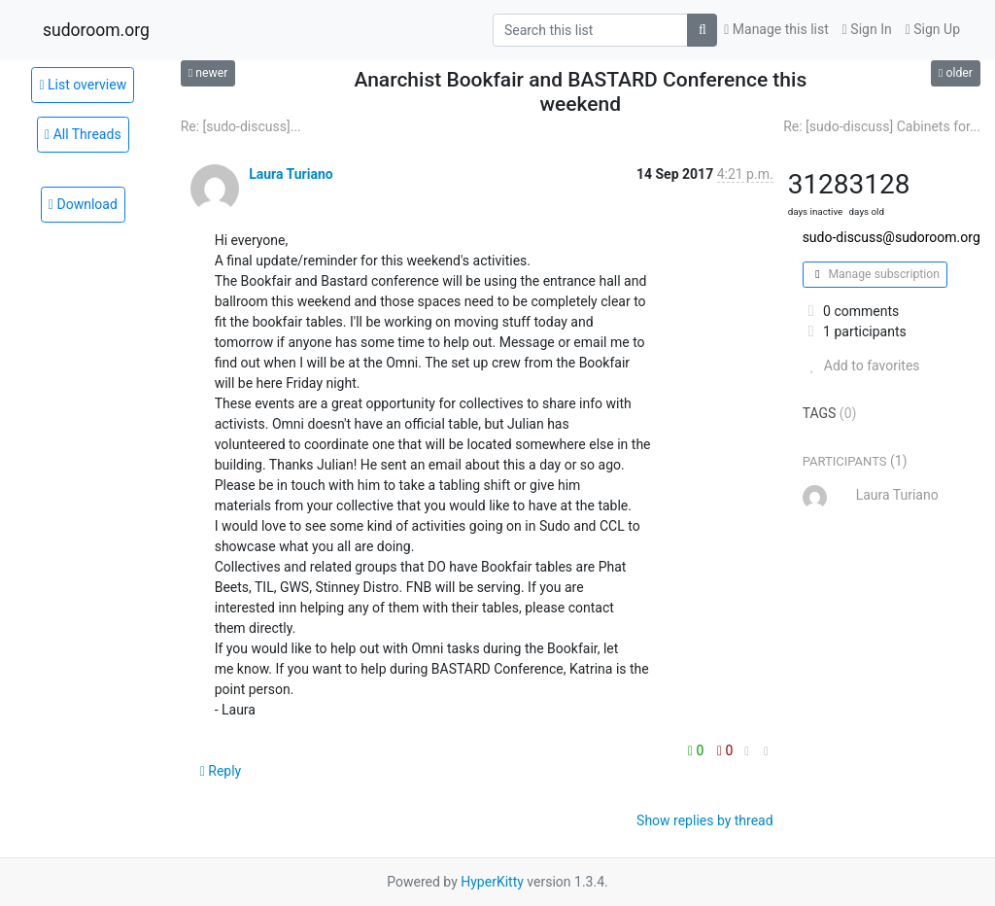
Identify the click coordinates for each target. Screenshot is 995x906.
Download (83, 204)
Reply (221, 771)
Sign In (867, 29)
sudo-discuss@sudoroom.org (891, 237)
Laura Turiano (291, 174)
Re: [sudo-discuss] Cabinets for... (881, 126)
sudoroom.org (96, 30)
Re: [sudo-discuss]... (241, 126)
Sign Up (933, 29)
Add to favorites (861, 365)
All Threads (83, 134)
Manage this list (776, 29)
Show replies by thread (704, 820)
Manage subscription (875, 274)
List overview (82, 84)
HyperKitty (492, 881)
